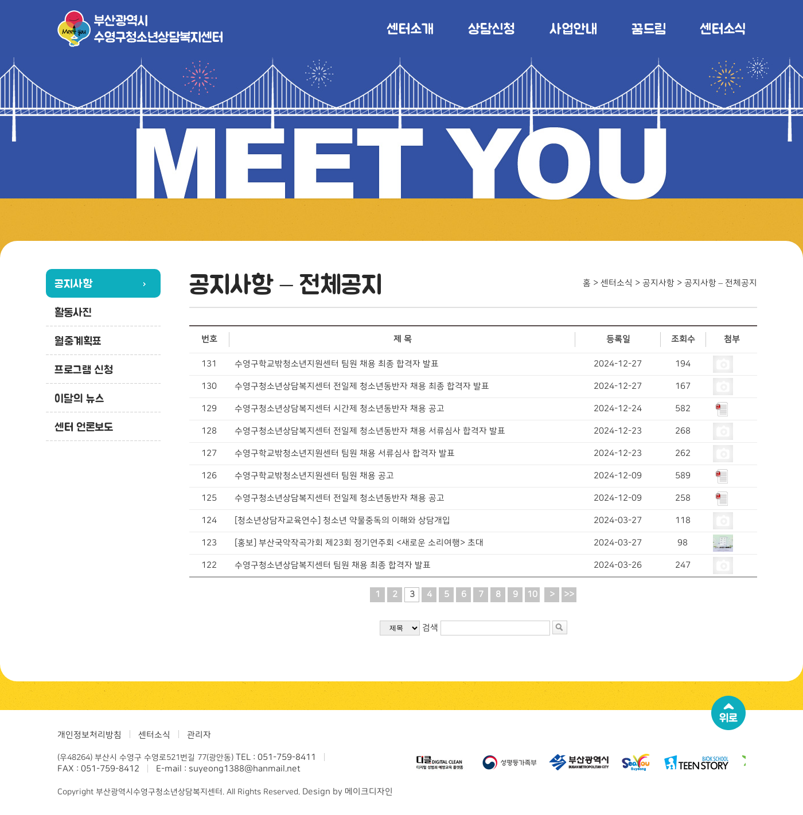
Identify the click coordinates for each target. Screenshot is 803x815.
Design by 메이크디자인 (347, 792)
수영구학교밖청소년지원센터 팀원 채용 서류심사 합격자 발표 (345, 453)
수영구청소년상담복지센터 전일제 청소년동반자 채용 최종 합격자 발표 (362, 386)
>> (569, 594)
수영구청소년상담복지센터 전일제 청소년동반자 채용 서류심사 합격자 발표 (370, 431)
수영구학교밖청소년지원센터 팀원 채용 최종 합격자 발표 (337, 364)
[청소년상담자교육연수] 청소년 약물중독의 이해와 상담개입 (342, 520)
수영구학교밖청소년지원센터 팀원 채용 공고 (314, 476)
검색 (430, 628)
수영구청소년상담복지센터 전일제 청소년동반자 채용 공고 (340, 498)
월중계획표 (78, 340)
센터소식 (723, 28)
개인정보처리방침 (89, 735)
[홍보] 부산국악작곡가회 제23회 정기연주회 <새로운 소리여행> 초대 (359, 543)
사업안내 (573, 28)
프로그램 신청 (83, 369)
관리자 (199, 735)
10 (532, 594)
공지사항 (73, 283)
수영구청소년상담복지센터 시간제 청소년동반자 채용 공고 (340, 409)
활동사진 (73, 312)
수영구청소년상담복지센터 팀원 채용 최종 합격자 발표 (333, 565)
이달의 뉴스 (79, 398)
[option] (442, 762)
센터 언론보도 (83, 426)
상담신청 (491, 28)
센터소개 (410, 28)
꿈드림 (648, 28)
